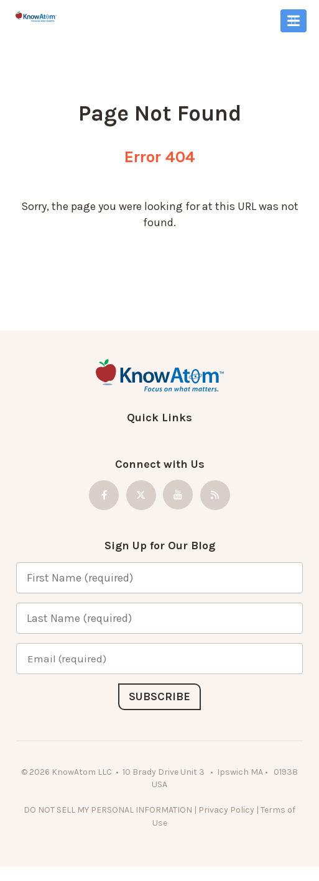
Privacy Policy (226, 810)
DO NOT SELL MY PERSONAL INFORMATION (108, 810)
